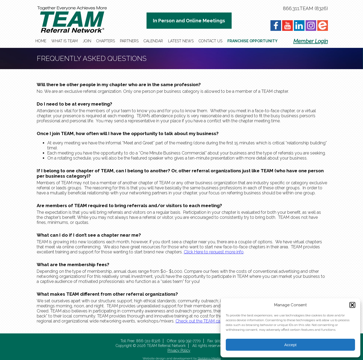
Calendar (153, 41)
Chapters (105, 41)
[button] (352, 305)
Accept (290, 344)
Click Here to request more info (214, 251)
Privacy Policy (179, 350)
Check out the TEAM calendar (204, 321)
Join (87, 41)
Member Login (310, 41)
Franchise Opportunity (252, 41)
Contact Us (210, 41)
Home (40, 41)
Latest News (181, 41)
